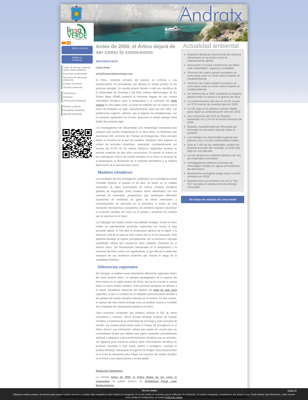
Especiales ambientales (75, 73)
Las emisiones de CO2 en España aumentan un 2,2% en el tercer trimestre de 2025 (214, 119)
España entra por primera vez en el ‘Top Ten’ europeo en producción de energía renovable (212, 184)
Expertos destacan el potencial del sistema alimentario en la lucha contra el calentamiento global (214, 57)
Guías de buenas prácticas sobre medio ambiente (76, 68)
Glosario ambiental (72, 87)
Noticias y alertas (72, 106)
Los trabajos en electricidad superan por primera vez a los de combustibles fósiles (213, 139)
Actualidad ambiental (73, 110)
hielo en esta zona (165, 290)
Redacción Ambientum (109, 371)
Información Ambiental (74, 100)
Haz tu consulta (80, 48)
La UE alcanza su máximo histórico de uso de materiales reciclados (214, 157)
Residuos (68, 97)
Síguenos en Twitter (70, 122)
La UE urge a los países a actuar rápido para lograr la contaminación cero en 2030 (213, 110)
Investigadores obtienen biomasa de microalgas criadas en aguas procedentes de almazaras (213, 166)
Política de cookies (173, 397)
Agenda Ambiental (72, 114)
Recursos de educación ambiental (75, 78)
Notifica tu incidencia (77, 58)
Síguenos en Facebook (64, 122)
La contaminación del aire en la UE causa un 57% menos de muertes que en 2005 (213, 103)
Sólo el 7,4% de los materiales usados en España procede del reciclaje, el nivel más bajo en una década (213, 147)
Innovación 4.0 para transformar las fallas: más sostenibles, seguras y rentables (213, 66)
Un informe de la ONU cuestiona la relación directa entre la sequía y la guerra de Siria (214, 95)
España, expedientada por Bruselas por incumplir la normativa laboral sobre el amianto (212, 129)
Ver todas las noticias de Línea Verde (212, 199)
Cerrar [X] (292, 390)
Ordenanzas (69, 93)
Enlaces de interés (72, 83)
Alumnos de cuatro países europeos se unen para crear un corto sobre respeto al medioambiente (213, 75)
